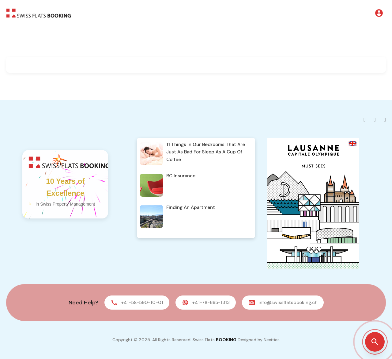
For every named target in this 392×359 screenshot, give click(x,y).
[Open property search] (375, 342)
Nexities (272, 339)
